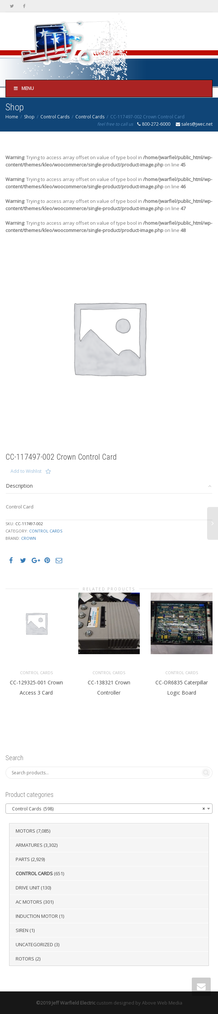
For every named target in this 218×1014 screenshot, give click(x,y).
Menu (23, 88)
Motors (25, 831)
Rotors (25, 958)
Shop (29, 117)
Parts (23, 859)
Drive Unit (28, 887)
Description (19, 485)
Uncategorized (34, 944)
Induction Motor (37, 916)
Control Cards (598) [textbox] (107, 809)
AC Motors (29, 902)
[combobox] (109, 808)
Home (11, 117)
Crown (28, 538)
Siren (22, 930)
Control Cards (55, 117)
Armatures (29, 845)
